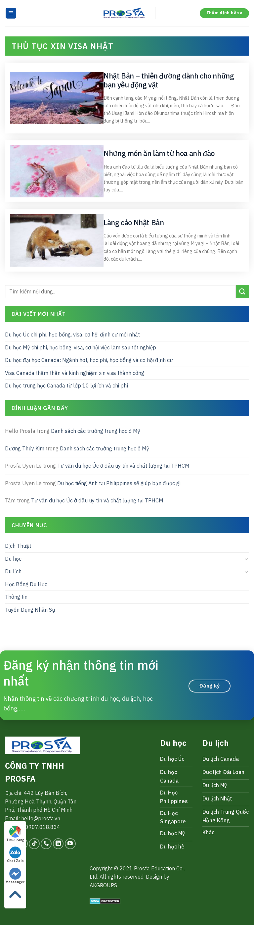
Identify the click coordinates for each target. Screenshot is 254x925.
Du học (13, 558)
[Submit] (242, 291)
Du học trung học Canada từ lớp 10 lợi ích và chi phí (66, 385)
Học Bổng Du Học (26, 584)
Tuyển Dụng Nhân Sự (30, 609)
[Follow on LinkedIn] (58, 843)
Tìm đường (15, 834)
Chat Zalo (15, 855)
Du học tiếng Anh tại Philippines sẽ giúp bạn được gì (119, 483)
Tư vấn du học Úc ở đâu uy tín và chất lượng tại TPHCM (123, 465)
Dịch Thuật (18, 545)
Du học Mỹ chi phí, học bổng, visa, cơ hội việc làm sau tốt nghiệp (80, 347)
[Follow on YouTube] (70, 843)
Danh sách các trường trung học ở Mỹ (95, 431)
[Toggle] (246, 559)
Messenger (15, 876)
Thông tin (16, 596)
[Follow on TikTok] (34, 843)
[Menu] (11, 13)
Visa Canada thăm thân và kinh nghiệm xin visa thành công (74, 373)
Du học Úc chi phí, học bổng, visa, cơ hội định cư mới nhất (72, 334)
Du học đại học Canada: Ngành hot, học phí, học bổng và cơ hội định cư (89, 360)
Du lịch (13, 571)
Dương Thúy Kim (24, 448)
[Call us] (46, 843)
